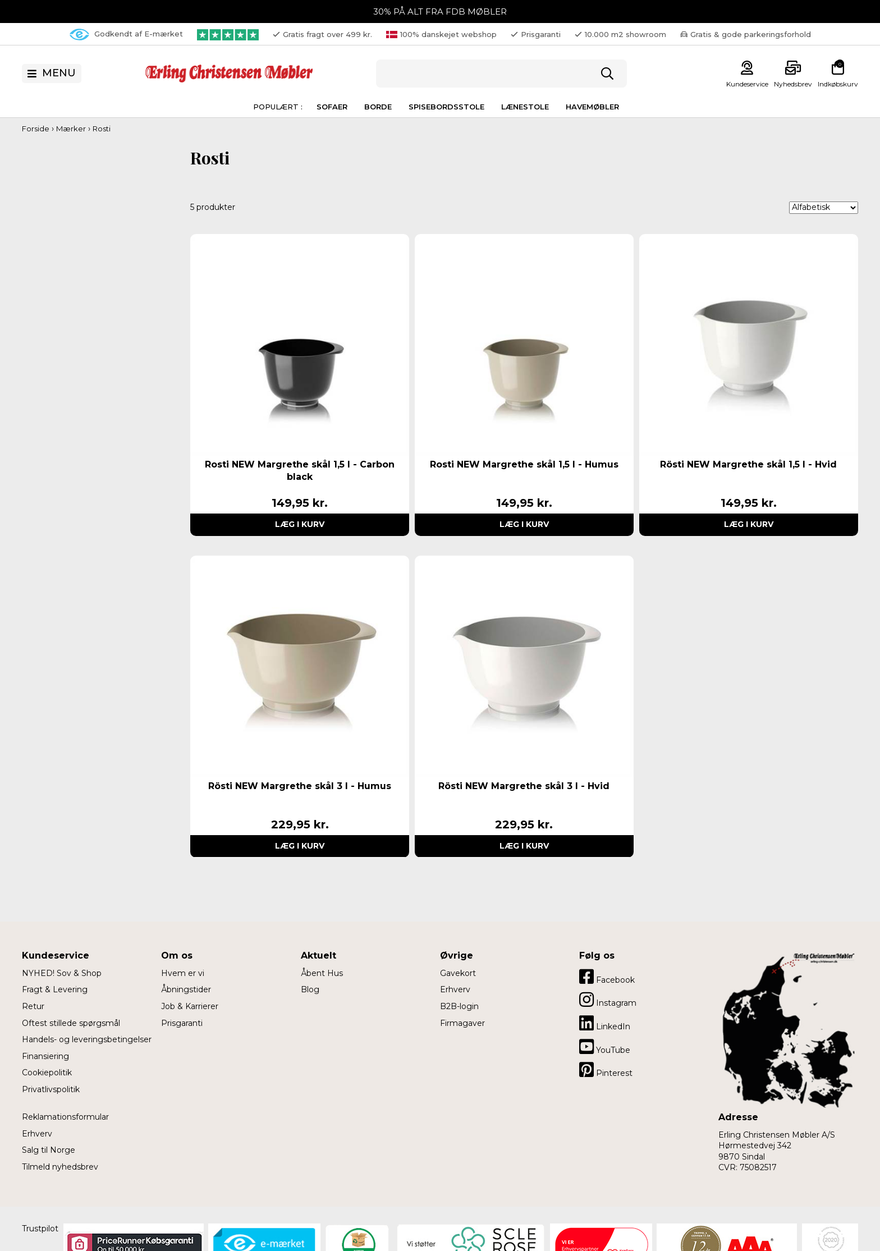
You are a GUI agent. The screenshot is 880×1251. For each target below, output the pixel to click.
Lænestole (525, 106)
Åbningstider (186, 989)
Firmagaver (462, 1023)
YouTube (604, 1046)
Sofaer (332, 106)
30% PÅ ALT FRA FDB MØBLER (440, 11)
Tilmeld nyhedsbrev (60, 1167)
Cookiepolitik (47, 1072)
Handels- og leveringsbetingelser (87, 1039)
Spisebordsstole (446, 106)
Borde (378, 106)
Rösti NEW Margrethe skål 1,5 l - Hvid (748, 464)
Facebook (607, 976)
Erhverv (37, 1134)
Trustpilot (40, 1228)
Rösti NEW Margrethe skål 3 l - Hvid (523, 786)
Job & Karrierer (189, 1006)
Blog (310, 989)
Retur (33, 1006)
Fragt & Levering (55, 989)
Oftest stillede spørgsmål (71, 1023)
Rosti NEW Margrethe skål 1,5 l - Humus (524, 464)
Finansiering (45, 1056)
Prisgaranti (182, 1023)
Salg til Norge (48, 1150)
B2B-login (459, 1006)
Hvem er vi (182, 973)
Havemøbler (592, 106)
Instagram (607, 999)
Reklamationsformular (65, 1117)
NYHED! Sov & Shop (62, 973)
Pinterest (605, 1069)
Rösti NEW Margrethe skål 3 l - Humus (299, 786)
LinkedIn (604, 1023)
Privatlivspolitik (51, 1089)
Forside (35, 128)
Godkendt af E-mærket (126, 34)
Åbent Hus (322, 973)
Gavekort (458, 973)
